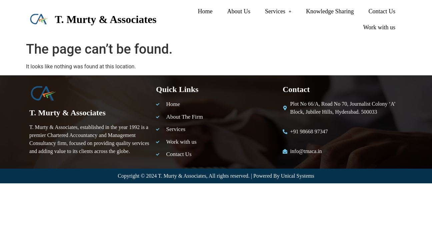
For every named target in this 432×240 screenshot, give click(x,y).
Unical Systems (297, 176)
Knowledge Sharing (330, 11)
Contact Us (382, 11)
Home (205, 11)
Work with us (379, 27)
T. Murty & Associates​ (105, 19)
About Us (239, 11)
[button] (278, 11)
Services (278, 11)
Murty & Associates (185, 176)
